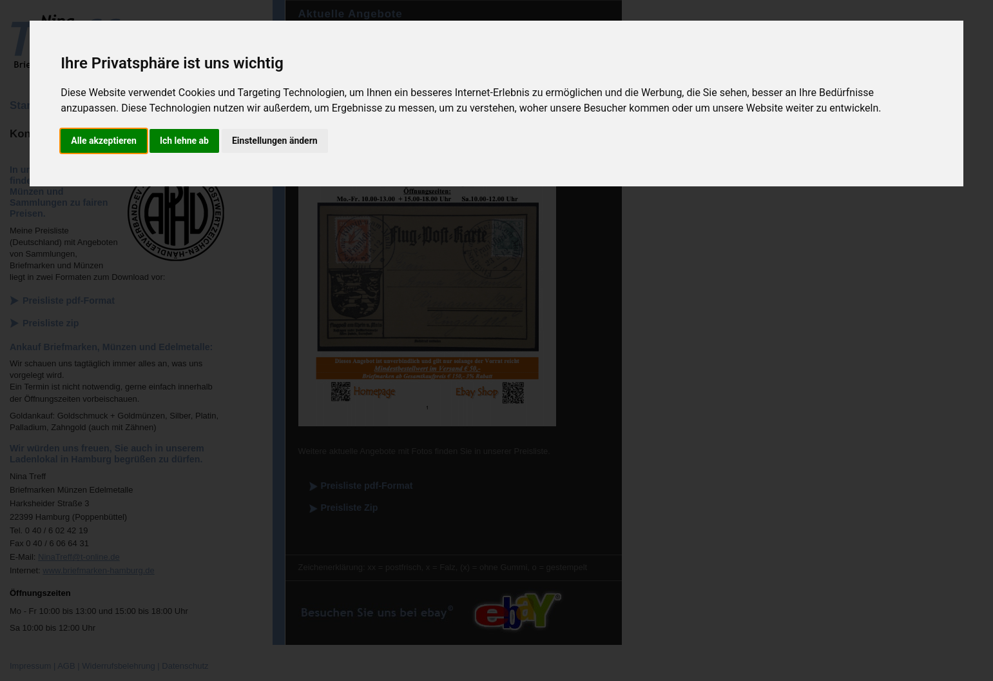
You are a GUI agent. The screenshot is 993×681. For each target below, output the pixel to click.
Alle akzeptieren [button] (104, 140)
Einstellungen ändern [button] (275, 140)
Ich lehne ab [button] (184, 140)
